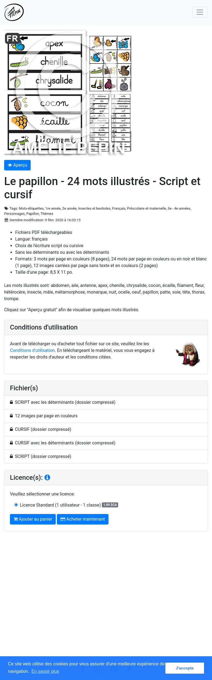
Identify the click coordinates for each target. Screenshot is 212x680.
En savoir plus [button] (45, 671)
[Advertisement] (106, 599)
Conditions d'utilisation (32, 350)
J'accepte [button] (185, 668)
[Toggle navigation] (200, 12)
